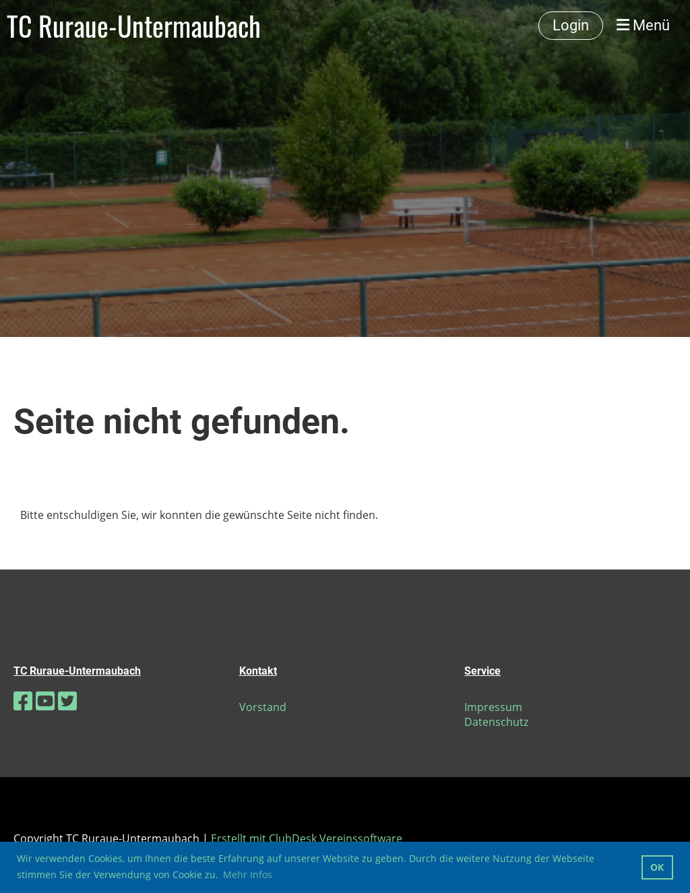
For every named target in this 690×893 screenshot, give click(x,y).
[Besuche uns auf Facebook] (22, 700)
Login (571, 25)
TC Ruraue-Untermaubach (134, 25)
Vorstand (262, 707)
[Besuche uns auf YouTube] (45, 700)
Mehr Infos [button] (247, 874)
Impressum (493, 707)
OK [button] (657, 867)
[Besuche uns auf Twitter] (67, 700)
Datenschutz (496, 721)
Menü (643, 25)
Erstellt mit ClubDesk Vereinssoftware (306, 838)
